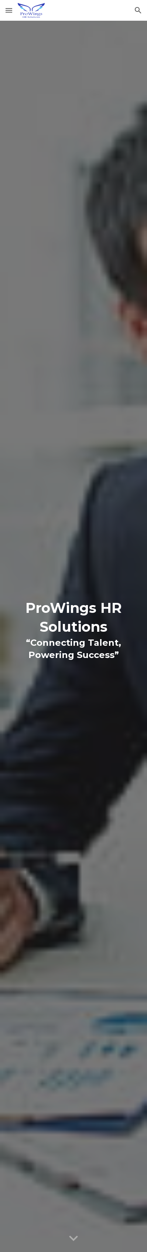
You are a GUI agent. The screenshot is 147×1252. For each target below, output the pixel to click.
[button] (9, 10)
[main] (73, 636)
